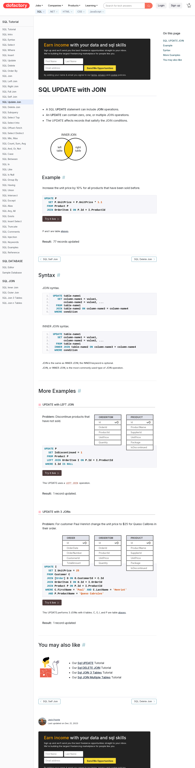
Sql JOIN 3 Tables (90, 672)
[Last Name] (73, 61)
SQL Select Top (11, 117)
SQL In (6, 164)
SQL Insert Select (12, 221)
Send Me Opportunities (100, 68)
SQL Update (9, 60)
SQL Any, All (9, 210)
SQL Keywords (10, 242)
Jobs (38, 5)
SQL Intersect (10, 195)
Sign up (175, 5)
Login (161, 5)
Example (167, 45)
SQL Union (8, 190)
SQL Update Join (11, 102)
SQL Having (8, 185)
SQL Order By (9, 70)
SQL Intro (7, 34)
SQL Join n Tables (12, 302)
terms (94, 75)
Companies (54, 5)
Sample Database (12, 272)
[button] (40, 11)
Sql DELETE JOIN (89, 667)
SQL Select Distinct (13, 133)
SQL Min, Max (10, 138)
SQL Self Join (9, 96)
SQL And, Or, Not (11, 148)
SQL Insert (8, 55)
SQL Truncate (9, 226)
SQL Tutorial (9, 29)
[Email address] (63, 68)
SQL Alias (7, 205)
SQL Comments (11, 231)
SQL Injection (9, 236)
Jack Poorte (54, 719)
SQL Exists (8, 216)
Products (73, 5)
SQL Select (8, 44)
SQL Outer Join (10, 292)
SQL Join (7, 75)
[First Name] (53, 61)
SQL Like (7, 169)
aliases (64, 231)
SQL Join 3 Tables (12, 297)
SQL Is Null (8, 174)
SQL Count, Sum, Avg (14, 143)
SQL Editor (8, 267)
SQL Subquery (10, 112)
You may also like (172, 59)
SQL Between (10, 159)
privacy (102, 75)
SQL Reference (11, 252)
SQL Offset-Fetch (12, 127)
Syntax (166, 50)
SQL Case (7, 153)
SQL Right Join (10, 86)
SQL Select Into (11, 122)
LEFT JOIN (72, 483)
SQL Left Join (9, 81)
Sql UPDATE (85, 663)
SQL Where (8, 50)
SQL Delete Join (11, 107)
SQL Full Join (9, 91)
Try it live (52, 218)
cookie (114, 75)
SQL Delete (8, 65)
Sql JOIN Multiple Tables (94, 677)
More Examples (171, 55)
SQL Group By (10, 179)
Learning (90, 5)
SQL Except (9, 200)
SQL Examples (10, 247)
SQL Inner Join (10, 287)
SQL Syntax (8, 39)
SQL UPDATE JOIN (173, 40)
